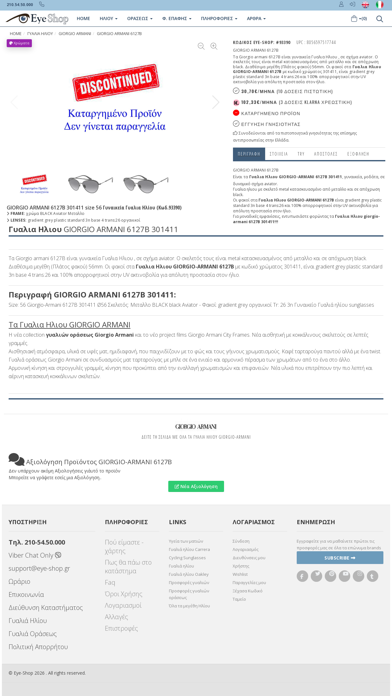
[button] (216, 102)
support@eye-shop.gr (39, 568)
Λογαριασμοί (123, 605)
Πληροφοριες (219, 18)
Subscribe (340, 558)
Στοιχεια (279, 154)
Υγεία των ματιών (186, 541)
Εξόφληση (358, 154)
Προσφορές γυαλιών (189, 582)
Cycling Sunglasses (187, 557)
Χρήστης (241, 566)
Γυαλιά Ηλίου (28, 620)
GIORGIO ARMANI (75, 33)
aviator (270, 184)
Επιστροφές (121, 628)
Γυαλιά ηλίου (181, 566)
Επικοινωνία (26, 594)
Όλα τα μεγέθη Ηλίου (189, 606)
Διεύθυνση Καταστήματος (46, 607)
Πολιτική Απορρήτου (38, 646)
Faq (110, 582)
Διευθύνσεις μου (249, 557)
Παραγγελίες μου (249, 582)
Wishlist (240, 574)
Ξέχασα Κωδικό (248, 591)
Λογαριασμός (245, 549)
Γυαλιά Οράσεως (33, 633)
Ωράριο (19, 581)
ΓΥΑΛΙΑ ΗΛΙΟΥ (40, 33)
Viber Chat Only (35, 555)
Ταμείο (239, 599)
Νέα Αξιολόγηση (196, 486)
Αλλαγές (116, 616)
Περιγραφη (249, 154)
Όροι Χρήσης (123, 594)
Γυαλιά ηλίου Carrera (189, 549)
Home (83, 18)
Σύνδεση (241, 541)
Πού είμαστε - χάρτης (124, 546)
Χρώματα (19, 42)
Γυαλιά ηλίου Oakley (189, 574)
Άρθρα (256, 18)
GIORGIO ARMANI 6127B (119, 33)
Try (301, 154)
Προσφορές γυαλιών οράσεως (189, 594)
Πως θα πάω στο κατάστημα (128, 566)
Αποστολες (326, 154)
